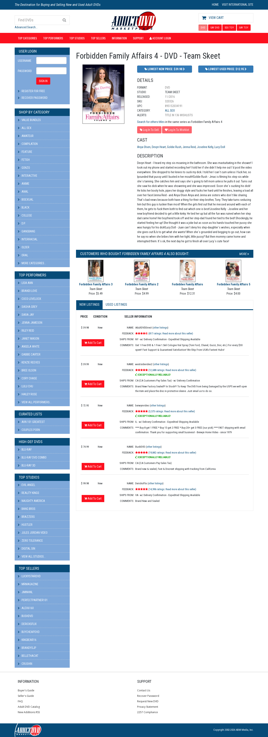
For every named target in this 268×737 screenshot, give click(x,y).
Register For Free (33, 91)
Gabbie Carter (29, 354)
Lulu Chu (25, 386)
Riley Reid (26, 330)
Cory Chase (27, 378)
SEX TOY (229, 27)
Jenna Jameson (30, 322)
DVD (203, 27)
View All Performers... (35, 402)
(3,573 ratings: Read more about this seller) (171, 411)
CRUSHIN (25, 663)
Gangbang (26, 231)
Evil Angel (26, 485)
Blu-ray (25, 449)
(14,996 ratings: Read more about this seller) (172, 489)
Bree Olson (27, 370)
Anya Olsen (144, 147)
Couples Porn (29, 430)
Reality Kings (28, 493)
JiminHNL (25, 592)
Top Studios (77, 38)
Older (23, 247)
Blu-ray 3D (26, 465)
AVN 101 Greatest (31, 422)
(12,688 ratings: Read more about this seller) (172, 370)
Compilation (28, 144)
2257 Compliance (147, 712)
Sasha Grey (27, 306)
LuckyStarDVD (29, 576)
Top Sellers (98, 38)
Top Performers (53, 38)
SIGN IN (43, 81)
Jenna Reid (189, 147)
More (244, 254)
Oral (23, 255)
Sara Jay (26, 314)
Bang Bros (26, 508)
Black (23, 207)
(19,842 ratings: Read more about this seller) (172, 452)
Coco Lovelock (29, 298)
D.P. (22, 223)
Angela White (29, 346)
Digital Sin (26, 548)
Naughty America (31, 500)
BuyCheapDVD (29, 632)
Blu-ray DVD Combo (32, 457)
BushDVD (25, 616)
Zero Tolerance (30, 540)
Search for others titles (151, 122)
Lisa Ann (25, 283)
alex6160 (26, 608)
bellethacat (28, 655)
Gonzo (24, 167)
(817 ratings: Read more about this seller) (170, 333)
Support (138, 38)
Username (24, 60)
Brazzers (26, 516)
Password (25, 71)
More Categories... (32, 263)
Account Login (160, 38)
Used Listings (116, 305)
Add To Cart (93, 342)
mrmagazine (28, 584)
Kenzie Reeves (29, 362)
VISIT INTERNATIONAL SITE (237, 4)
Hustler (25, 524)
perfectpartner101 (33, 600)
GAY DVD (214, 27)
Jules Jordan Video (33, 532)
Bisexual (25, 199)
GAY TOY (243, 27)
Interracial (27, 239)
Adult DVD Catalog (29, 707)
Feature (25, 151)
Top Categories (27, 38)
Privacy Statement (147, 707)
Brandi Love (27, 290)
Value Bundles (29, 120)
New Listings (89, 305)
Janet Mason (28, 338)
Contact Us (143, 690)
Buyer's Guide (26, 690)
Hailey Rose (27, 394)
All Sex (24, 128)
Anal (23, 191)
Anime (23, 183)
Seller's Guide (26, 696)
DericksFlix (27, 624)
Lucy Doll (219, 147)
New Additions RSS (29, 712)
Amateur (26, 136)
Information (119, 38)
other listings (160, 327)
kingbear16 (27, 640)
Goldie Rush (174, 147)
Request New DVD (147, 701)
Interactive (27, 175)
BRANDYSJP (27, 647)
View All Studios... (32, 556)
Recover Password (35, 97)
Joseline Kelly (205, 147)
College (25, 215)
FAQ (20, 701)
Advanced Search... (26, 27)
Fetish (24, 159)
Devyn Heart (159, 147)
